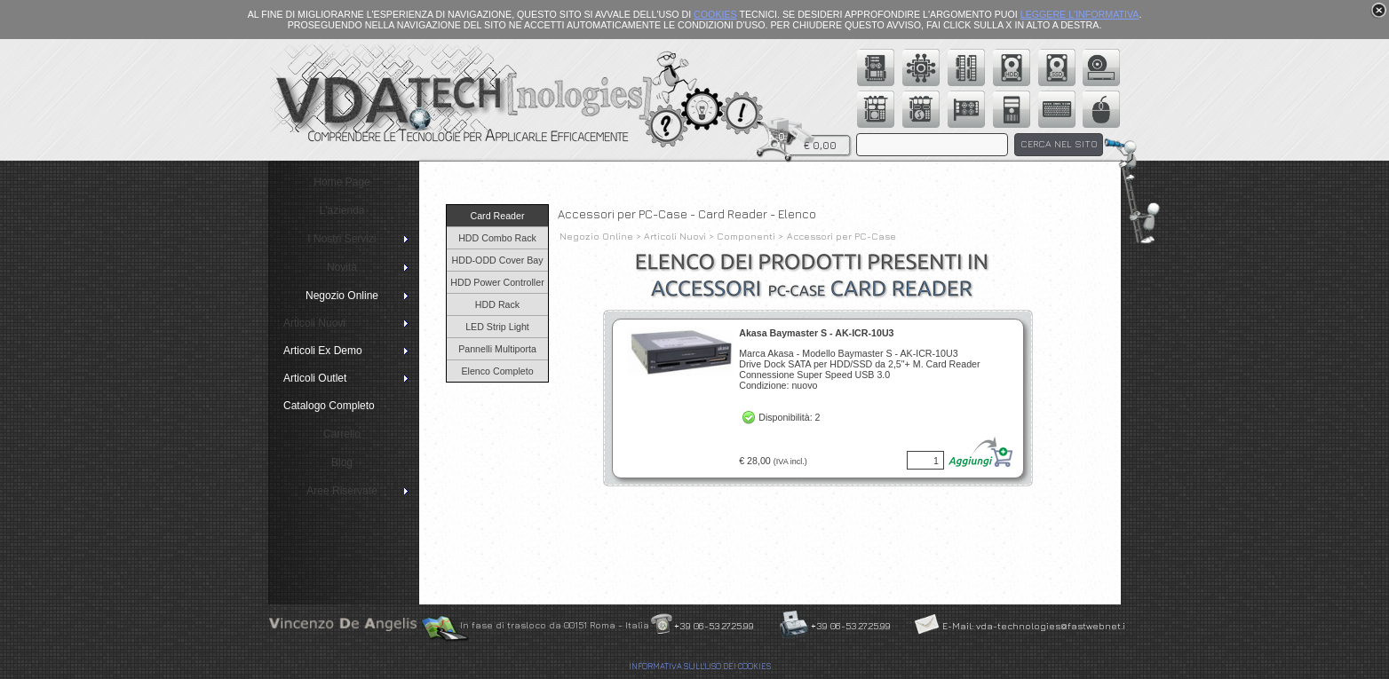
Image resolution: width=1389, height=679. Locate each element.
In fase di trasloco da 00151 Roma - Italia (554, 625)
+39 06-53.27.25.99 (714, 625)
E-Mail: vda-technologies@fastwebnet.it (1035, 625)
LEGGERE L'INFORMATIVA (1079, 14)
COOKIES (715, 14)
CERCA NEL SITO (1059, 143)
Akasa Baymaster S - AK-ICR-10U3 (816, 333)
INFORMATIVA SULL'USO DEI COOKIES (700, 666)
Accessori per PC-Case (841, 236)
